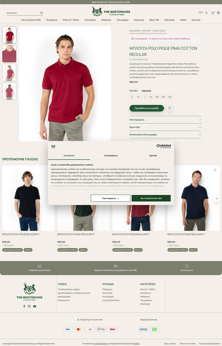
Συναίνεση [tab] (69, 155)
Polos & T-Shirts (71, 20)
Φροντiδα (135, 127)
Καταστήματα (64, 296)
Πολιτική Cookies (188, 343)
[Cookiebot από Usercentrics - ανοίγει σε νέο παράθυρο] (158, 146)
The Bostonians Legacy (69, 289)
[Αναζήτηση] (23, 13)
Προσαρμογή (110, 198)
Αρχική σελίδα (135, 30)
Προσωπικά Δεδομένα (209, 343)
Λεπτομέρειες (137, 119)
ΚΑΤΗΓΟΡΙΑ (146, 30)
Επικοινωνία (63, 300)
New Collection (99, 2)
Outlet (183, 20)
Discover (196, 20)
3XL (163, 96)
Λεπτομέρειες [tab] (111, 155)
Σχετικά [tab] (153, 155)
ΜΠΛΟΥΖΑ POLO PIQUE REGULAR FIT (21, 234)
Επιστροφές (108, 296)
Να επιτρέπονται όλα (151, 198)
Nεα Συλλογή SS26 (31, 20)
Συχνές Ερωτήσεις (111, 300)
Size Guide (146, 90)
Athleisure (106, 20)
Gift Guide (169, 20)
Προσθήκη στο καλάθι (147, 108)
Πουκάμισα (51, 20)
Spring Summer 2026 (119, 2)
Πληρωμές (107, 289)
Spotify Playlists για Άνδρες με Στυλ (74, 293)
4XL (170, 96)
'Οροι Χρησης (170, 343)
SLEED (137, 343)
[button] (219, 2)
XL (151, 96)
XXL (157, 96)
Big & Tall (154, 20)
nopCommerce (101, 343)
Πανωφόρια (122, 20)
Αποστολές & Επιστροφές (143, 134)
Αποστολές (107, 293)
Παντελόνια (90, 20)
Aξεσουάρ (139, 20)
